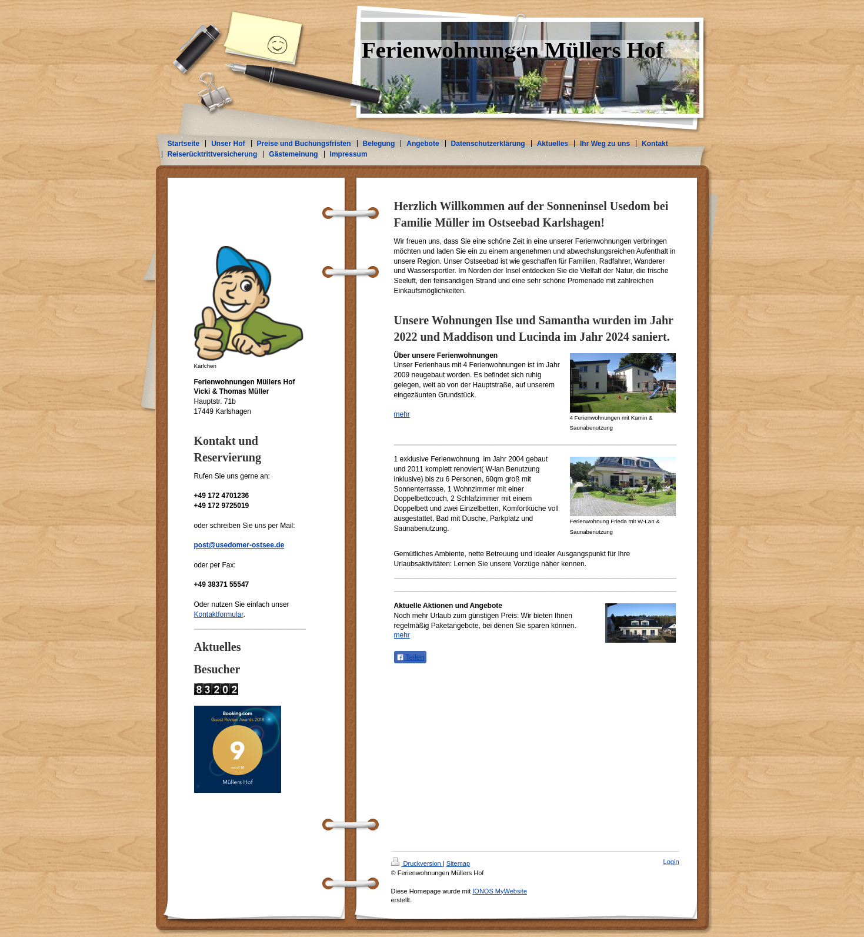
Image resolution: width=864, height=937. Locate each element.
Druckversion (417, 863)
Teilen (410, 657)
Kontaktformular (218, 614)
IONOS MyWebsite (499, 891)
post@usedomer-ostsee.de (239, 545)
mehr (402, 414)
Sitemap (458, 863)
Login (671, 861)
